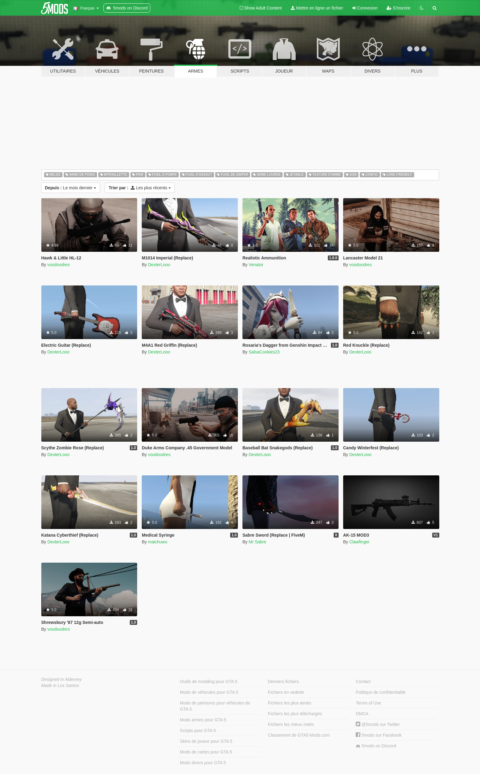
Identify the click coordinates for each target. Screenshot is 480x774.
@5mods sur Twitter (377, 724)
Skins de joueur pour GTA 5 (206, 741)
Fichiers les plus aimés (289, 702)
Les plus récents (140, 187)
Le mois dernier (70, 187)
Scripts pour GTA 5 (198, 730)
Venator (256, 264)
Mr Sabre (257, 541)
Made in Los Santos (60, 685)
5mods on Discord (376, 746)
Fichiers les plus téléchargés (295, 713)
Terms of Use (368, 702)
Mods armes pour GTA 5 (203, 719)
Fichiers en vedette (286, 692)
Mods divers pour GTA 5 (203, 762)
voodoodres (58, 264)
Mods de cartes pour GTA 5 (206, 751)
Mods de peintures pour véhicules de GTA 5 (215, 706)
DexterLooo (159, 264)
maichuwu (157, 541)
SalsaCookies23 (264, 351)
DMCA (362, 713)
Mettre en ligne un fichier (317, 8)
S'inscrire (398, 8)
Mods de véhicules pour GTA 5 (209, 692)
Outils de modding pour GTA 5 (208, 681)
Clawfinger (359, 541)
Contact (363, 681)
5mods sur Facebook (379, 735)
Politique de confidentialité (381, 692)
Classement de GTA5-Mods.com (299, 735)
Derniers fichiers (283, 681)
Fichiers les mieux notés (291, 724)
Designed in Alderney (61, 679)
